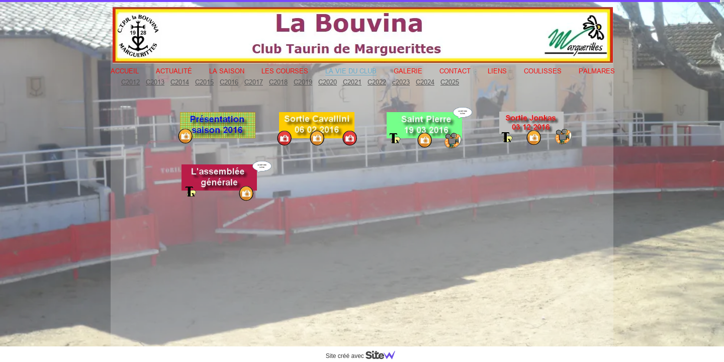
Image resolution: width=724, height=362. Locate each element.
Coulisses (543, 71)
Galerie (408, 71)
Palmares (597, 71)
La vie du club (351, 71)
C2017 (253, 82)
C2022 (377, 82)
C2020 (327, 82)
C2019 (303, 82)
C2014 (179, 82)
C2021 (352, 82)
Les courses (284, 71)
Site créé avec (364, 355)
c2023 (401, 82)
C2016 (229, 82)
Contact (455, 71)
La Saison (226, 71)
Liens (497, 71)
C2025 (449, 82)
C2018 (278, 82)
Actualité (174, 71)
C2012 (130, 82)
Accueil (125, 71)
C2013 (155, 82)
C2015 (204, 82)
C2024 (425, 82)
